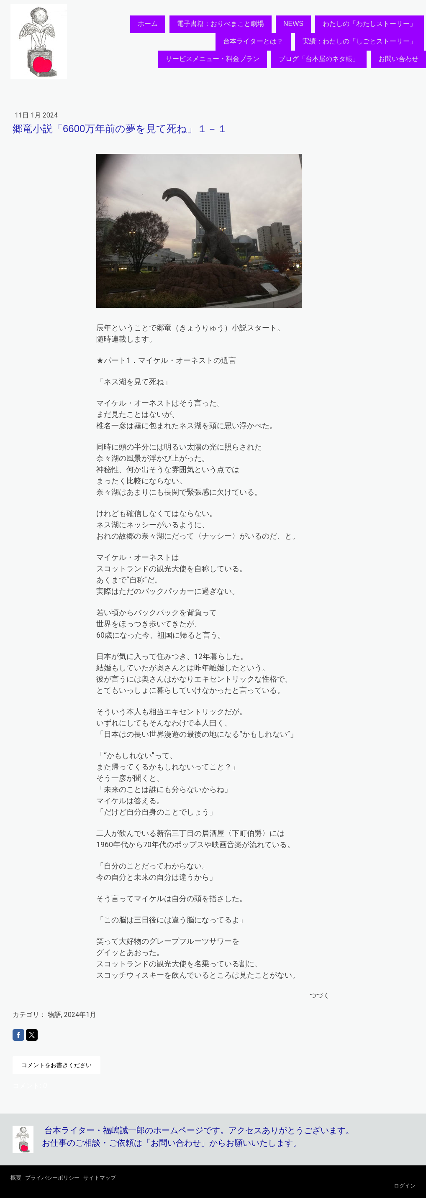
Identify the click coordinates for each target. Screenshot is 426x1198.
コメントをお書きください (56, 1065)
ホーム (148, 23)
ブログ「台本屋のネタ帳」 (319, 58)
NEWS (293, 23)
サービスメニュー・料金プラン (212, 58)
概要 (15, 1178)
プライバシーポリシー (52, 1178)
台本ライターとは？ (253, 41)
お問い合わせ (398, 58)
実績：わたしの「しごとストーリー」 (359, 41)
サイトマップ (99, 1178)
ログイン (405, 1186)
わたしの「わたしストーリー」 (369, 23)
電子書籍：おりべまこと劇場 (220, 23)
